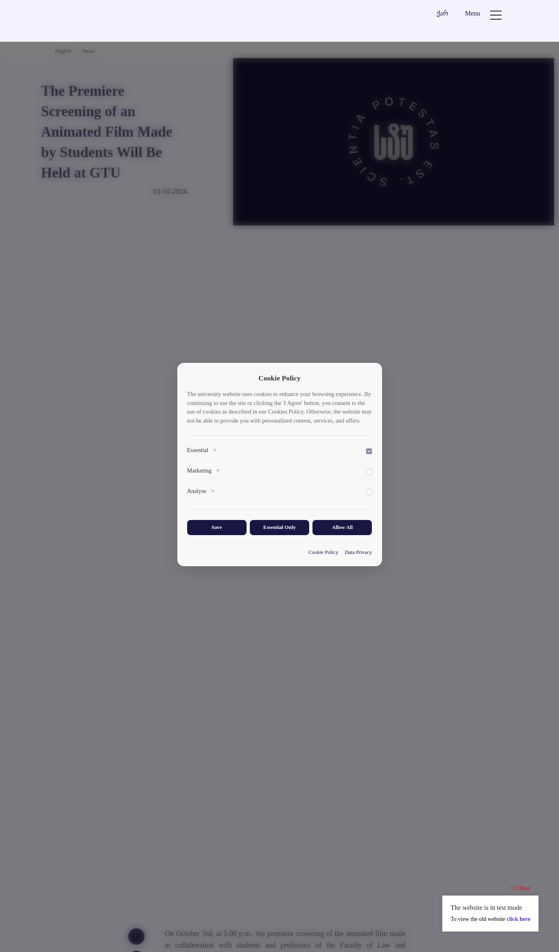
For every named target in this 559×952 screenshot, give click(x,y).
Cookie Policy (323, 552)
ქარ (442, 13)
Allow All (342, 527)
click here (518, 919)
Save (216, 527)
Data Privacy (358, 552)
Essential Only (279, 527)
